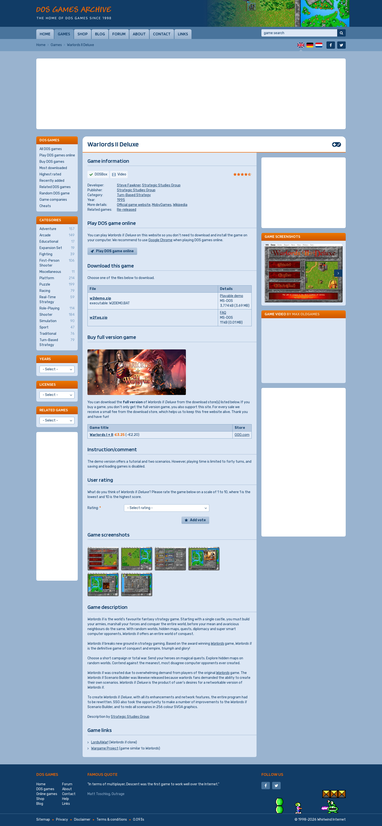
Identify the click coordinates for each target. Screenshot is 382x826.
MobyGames (162, 205)
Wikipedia (180, 205)
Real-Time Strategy (57, 299)
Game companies (53, 200)
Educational (57, 241)
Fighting (57, 254)
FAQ (223, 313)
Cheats (45, 206)
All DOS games (50, 149)
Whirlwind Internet (331, 819)
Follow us (272, 774)
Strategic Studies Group (161, 185)
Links (183, 33)
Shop (82, 33)
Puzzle (57, 284)
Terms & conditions (111, 819)
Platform (57, 278)
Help (65, 799)
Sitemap (43, 819)
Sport (57, 327)
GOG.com (242, 435)
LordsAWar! (99, 742)
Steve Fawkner (129, 185)
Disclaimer (82, 819)
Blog (100, 33)
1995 (121, 200)
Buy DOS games (51, 162)
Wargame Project (104, 748)
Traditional (57, 333)
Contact (162, 33)
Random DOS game (54, 193)
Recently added (51, 181)
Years (45, 358)
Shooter (57, 314)
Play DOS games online (57, 155)
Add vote (198, 520)
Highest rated (50, 174)
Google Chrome (160, 240)
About (139, 33)
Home (45, 33)
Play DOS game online (115, 251)
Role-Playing (57, 308)
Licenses (47, 384)
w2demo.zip (100, 298)
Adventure (57, 229)
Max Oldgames (305, 314)
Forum (118, 33)
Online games (46, 794)
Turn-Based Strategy (134, 195)
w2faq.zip (98, 318)
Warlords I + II (101, 435)
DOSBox (101, 174)
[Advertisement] (191, 94)
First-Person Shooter (57, 263)
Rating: (94, 508)
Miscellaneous (57, 271)
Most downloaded (53, 168)
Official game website (134, 205)
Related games (53, 410)
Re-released (126, 210)
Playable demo (231, 296)
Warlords (217, 644)
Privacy (62, 819)
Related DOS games (55, 187)
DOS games (47, 774)
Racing (57, 290)
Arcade (57, 235)
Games (64, 33)
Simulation (57, 321)
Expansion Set (57, 248)
